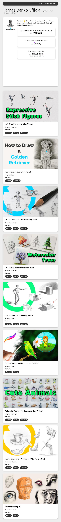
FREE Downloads (50, 3)
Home (41, 3)
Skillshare (24, 133)
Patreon (8, 133)
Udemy (16, 133)
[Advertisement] (30, 72)
